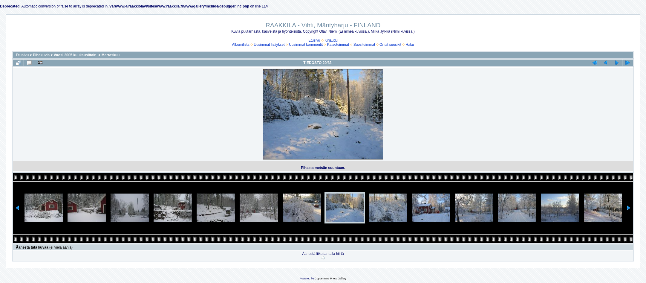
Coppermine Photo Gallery (330, 278)
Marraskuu (111, 55)
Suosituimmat (364, 44)
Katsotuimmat (338, 44)
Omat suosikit (390, 44)
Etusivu (314, 40)
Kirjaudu (331, 40)
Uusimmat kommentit (306, 44)
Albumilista (240, 44)
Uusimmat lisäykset (269, 44)
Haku (409, 44)
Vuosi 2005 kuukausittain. (75, 55)
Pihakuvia (41, 55)
